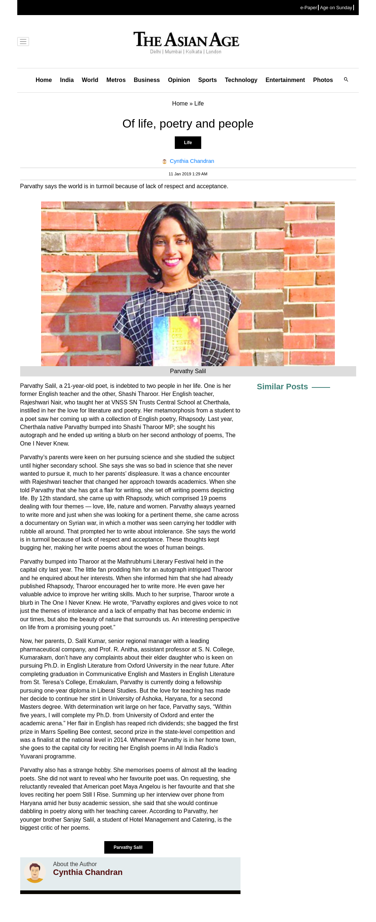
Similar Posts (282, 386)
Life (188, 142)
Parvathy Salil (128, 847)
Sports (207, 80)
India (66, 80)
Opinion (179, 80)
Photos (323, 80)
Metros (116, 80)
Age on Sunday (336, 7)
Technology (241, 80)
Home (44, 80)
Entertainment (285, 80)
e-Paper (308, 7)
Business (147, 80)
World (90, 80)
